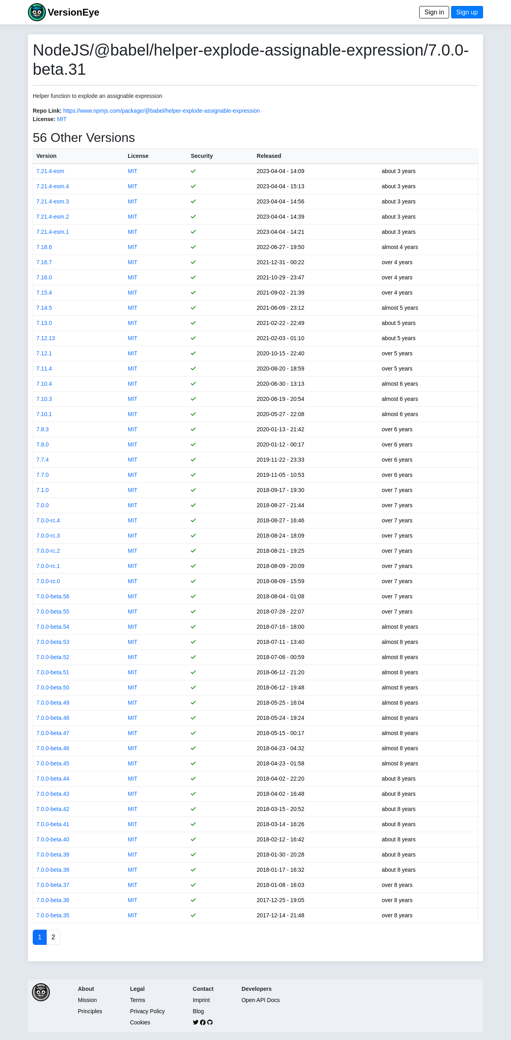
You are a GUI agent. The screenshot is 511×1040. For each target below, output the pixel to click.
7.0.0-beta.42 (52, 809)
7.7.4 (42, 459)
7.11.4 (44, 368)
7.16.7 (44, 262)
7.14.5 (44, 308)
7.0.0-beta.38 (52, 870)
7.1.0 (42, 490)
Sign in (434, 12)
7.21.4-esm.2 (52, 216)
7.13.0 (44, 323)
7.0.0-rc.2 (48, 551)
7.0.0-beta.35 (52, 915)
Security (202, 156)
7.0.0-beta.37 (52, 885)
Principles (90, 1011)
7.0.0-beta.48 (52, 718)
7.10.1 (44, 414)
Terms (137, 1000)
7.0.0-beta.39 (52, 854)
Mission (87, 1000)
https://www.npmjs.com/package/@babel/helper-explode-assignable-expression (161, 111)
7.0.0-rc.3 (48, 535)
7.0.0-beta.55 (52, 611)
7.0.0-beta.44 (52, 778)
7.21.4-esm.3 (52, 201)
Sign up (467, 12)
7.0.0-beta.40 (52, 839)
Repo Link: (47, 111)
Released (269, 156)
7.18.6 (44, 247)
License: (44, 119)
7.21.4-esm (50, 171)
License (138, 156)
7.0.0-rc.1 (48, 566)
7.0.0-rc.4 (48, 520)
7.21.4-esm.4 (52, 186)
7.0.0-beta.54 (52, 627)
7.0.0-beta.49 (52, 702)
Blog (198, 1011)
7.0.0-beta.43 (52, 794)
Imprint (201, 1000)
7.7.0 (42, 475)
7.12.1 (44, 353)
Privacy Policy (147, 1011)
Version (46, 156)
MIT (62, 119)
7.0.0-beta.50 (52, 687)
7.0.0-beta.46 (52, 748)
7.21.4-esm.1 (52, 232)
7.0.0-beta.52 (52, 657)
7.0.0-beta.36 (52, 900)
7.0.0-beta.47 (52, 733)
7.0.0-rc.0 (48, 581)
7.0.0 (42, 505)
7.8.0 (42, 444)
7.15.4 (44, 292)
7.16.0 (44, 277)
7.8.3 (42, 429)
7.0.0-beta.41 (52, 824)
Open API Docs (261, 1000)
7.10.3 (44, 399)
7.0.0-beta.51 (52, 672)
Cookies (140, 1022)
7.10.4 (44, 384)
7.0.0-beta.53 (52, 642)
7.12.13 (45, 338)
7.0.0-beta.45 (52, 763)
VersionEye (73, 12)
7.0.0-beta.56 (52, 596)
